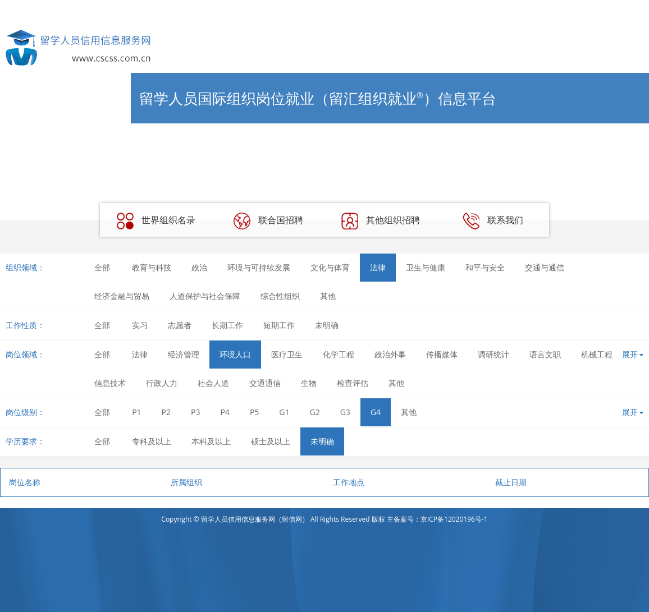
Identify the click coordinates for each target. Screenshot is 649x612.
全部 (102, 267)
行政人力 (161, 383)
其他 (328, 296)
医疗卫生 (287, 354)
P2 (166, 412)
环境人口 (235, 354)
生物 (309, 383)
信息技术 (110, 383)
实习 (140, 325)
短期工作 (279, 325)
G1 (284, 412)
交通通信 (265, 383)
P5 (254, 412)
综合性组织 (280, 296)
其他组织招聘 (380, 221)
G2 (315, 412)
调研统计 (493, 354)
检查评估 (352, 383)
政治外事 (390, 354)
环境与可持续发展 (258, 267)
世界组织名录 (156, 221)
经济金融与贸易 (121, 296)
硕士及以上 (270, 441)
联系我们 (493, 221)
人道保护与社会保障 (205, 296)
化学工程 (338, 354)
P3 (195, 412)
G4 (376, 412)
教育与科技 (151, 267)
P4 (224, 412)
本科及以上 (211, 441)
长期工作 (227, 325)
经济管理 (183, 354)
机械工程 (597, 354)
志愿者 (179, 325)
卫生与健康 (425, 267)
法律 (378, 267)
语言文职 (545, 354)
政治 (199, 267)
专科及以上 (151, 441)
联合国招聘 (268, 221)
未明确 (327, 325)
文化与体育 (330, 267)
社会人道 (213, 383)
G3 (345, 412)
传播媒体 (442, 354)
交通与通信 (544, 267)
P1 (136, 412)
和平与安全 (485, 267)
